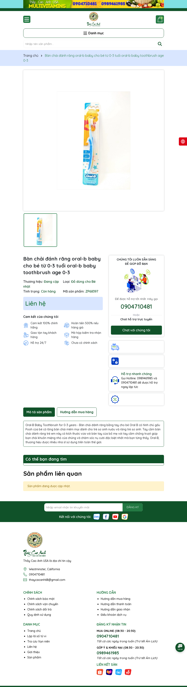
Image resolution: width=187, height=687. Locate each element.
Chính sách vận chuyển (42, 604)
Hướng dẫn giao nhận (115, 609)
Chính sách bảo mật (40, 599)
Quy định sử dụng (39, 615)
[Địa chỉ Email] (93, 507)
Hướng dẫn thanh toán (116, 604)
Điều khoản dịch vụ (113, 615)
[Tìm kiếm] (160, 44)
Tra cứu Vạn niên (38, 641)
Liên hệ (32, 647)
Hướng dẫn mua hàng (115, 599)
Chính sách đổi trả (39, 609)
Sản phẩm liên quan (52, 473)
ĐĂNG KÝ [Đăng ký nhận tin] (133, 507)
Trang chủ (34, 631)
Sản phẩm (34, 657)
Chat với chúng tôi (136, 330)
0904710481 (136, 306)
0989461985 (108, 652)
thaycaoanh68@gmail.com (47, 580)
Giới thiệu (33, 652)
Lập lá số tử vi (36, 636)
